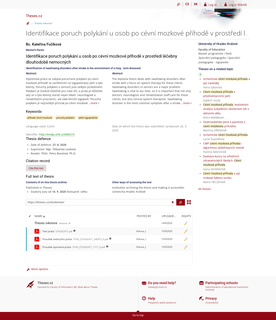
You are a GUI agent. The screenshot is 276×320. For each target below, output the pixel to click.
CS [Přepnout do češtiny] (187, 4)
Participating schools (221, 283)
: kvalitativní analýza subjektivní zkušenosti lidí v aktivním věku (226, 109)
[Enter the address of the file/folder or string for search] (101, 202)
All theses (204, 189)
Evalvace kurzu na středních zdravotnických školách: (222, 160)
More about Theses (88, 287)
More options (37, 269)
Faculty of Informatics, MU (63, 287)
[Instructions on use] (201, 75)
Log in (213, 5)
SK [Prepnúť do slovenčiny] (196, 4)
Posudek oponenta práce (73, 247)
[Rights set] (185, 223)
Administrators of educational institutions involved (226, 288)
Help (151, 298)
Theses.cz (34, 16)
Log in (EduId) (238, 5)
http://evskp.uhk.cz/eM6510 (57, 134)
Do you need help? (162, 283)
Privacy (211, 298)
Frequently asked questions (162, 302)
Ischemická (225, 135)
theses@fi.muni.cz (157, 287)
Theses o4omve (43, 23)
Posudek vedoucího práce (75, 239)
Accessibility (211, 302)
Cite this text (36, 168)
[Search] (178, 4)
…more (93, 103)
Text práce (57, 231)
